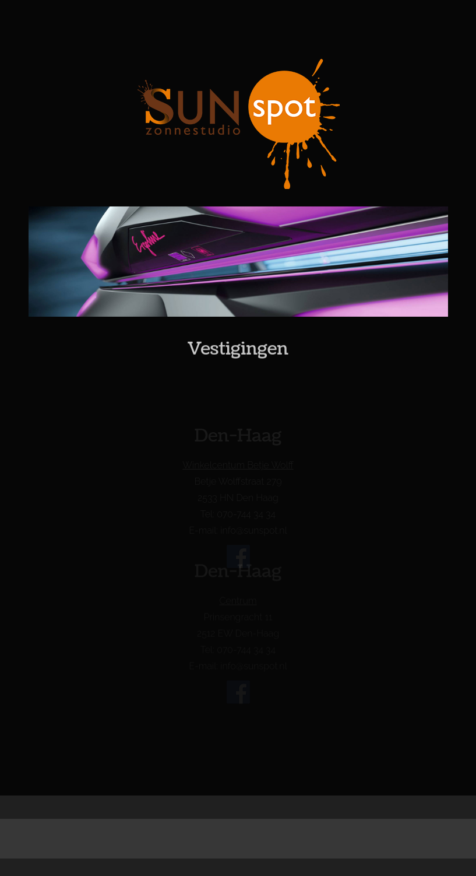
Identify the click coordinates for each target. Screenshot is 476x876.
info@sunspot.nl (253, 532)
